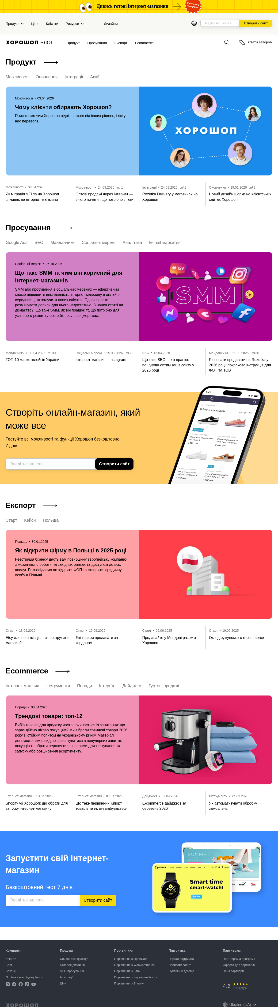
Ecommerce (144, 43)
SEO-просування (72, 971)
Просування (97, 43)
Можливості (17, 77)
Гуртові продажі (164, 686)
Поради (84, 686)
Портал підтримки (181, 959)
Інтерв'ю (107, 686)
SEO (38, 242)
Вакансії (11, 971)
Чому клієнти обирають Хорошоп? (63, 107)
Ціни (34, 24)
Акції (94, 77)
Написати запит (179, 965)
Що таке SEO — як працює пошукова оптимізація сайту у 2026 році (168, 365)
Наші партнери (233, 971)
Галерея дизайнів (72, 965)
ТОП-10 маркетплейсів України (32, 360)
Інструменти (58, 686)
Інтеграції (74, 77)
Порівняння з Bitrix (127, 971)
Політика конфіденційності (24, 977)
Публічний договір (181, 971)
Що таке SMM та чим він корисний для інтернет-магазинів (68, 277)
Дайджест (132, 686)
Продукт (15, 24)
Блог (9, 965)
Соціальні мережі (98, 242)
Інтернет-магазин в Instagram (101, 360)
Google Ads (16, 242)
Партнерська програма (239, 959)
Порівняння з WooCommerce (134, 965)
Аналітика (132, 242)
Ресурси (75, 24)
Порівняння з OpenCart (130, 959)
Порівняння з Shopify (129, 983)
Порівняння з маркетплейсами (135, 977)
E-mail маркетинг (165, 242)
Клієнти (52, 24)
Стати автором (255, 42)
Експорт (121, 43)
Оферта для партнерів (239, 965)
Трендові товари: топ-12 (48, 716)
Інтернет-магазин (22, 686)
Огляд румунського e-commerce (236, 638)
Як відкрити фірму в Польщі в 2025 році (70, 550)
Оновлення (46, 77)
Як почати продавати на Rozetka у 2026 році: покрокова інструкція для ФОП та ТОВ (240, 365)
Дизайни (111, 24)
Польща (51, 520)
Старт (11, 520)
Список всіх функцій (74, 959)
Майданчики (62, 242)
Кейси (30, 520)
